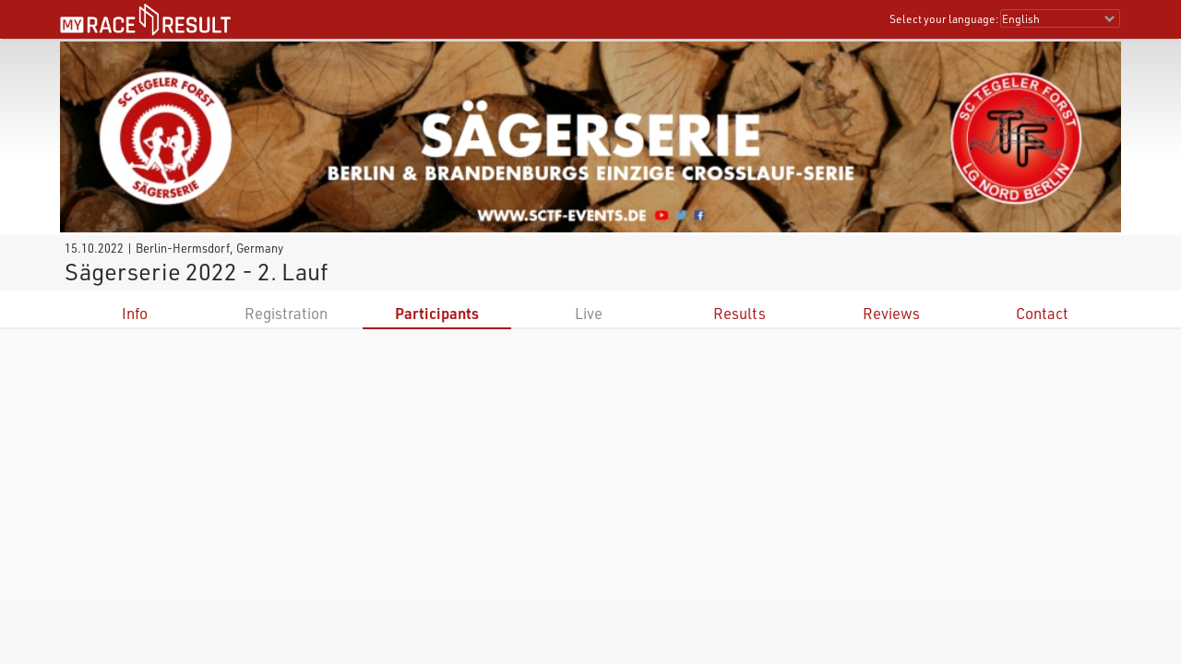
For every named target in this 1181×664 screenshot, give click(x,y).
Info (135, 313)
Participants (437, 313)
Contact (1042, 313)
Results (739, 313)
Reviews (891, 313)
